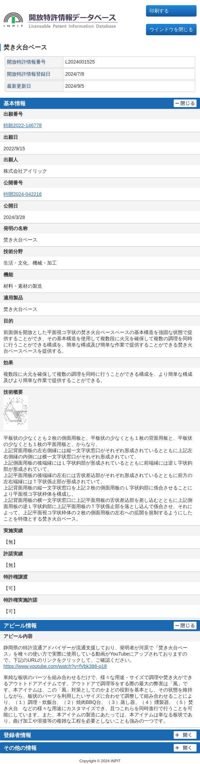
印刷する (159, 10)
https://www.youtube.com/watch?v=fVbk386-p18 (55, 666)
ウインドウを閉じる (171, 29)
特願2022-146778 (22, 125)
